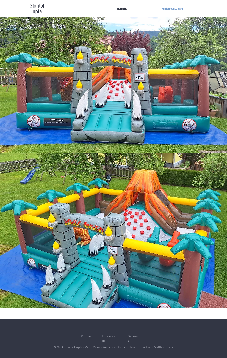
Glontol (36, 5)
